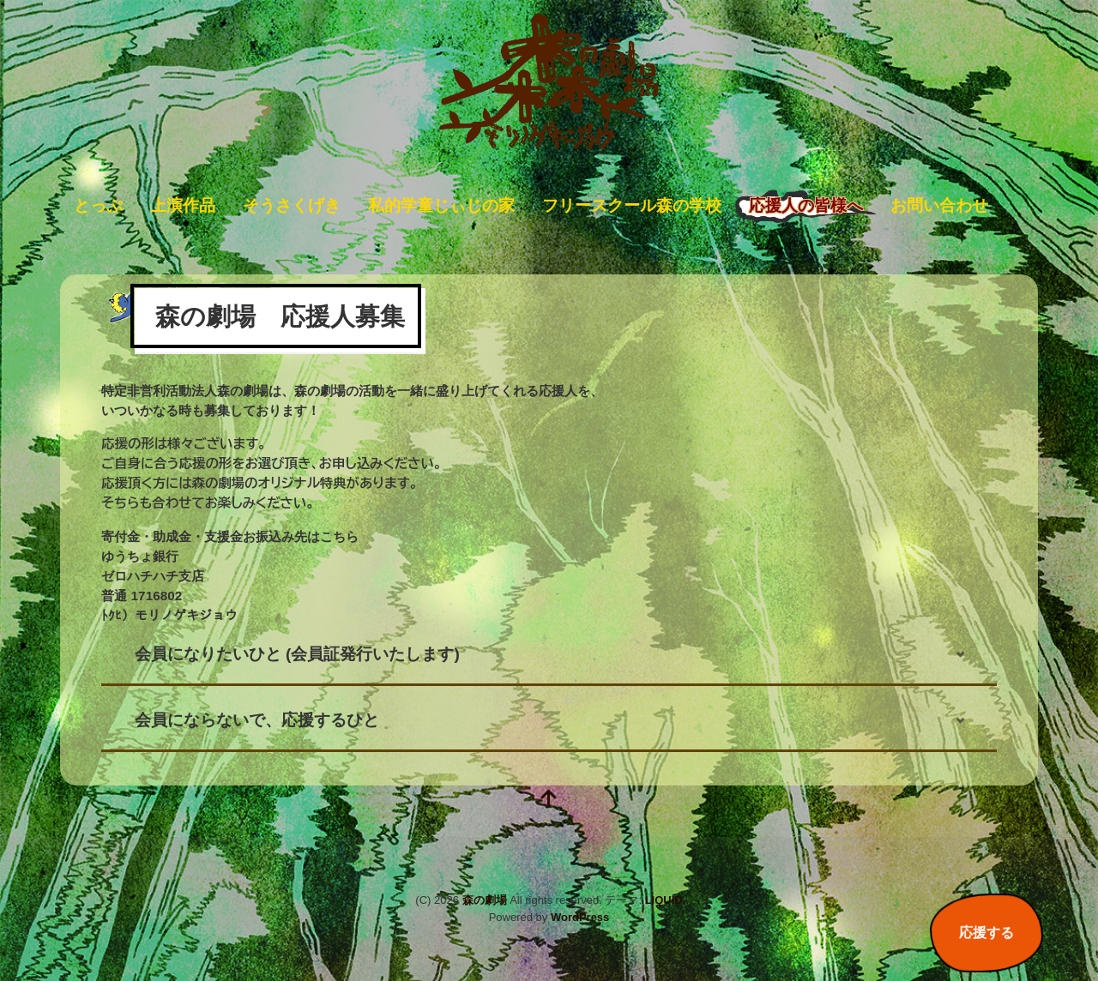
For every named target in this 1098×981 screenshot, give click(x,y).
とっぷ (98, 205)
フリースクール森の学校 (631, 205)
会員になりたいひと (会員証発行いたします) (297, 654)
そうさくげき (292, 205)
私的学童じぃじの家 (441, 205)
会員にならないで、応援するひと (257, 720)
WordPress (580, 917)
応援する (986, 932)
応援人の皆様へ (806, 205)
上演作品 (182, 205)
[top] (549, 800)
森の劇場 (484, 900)
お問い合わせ (939, 205)
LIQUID (664, 900)
